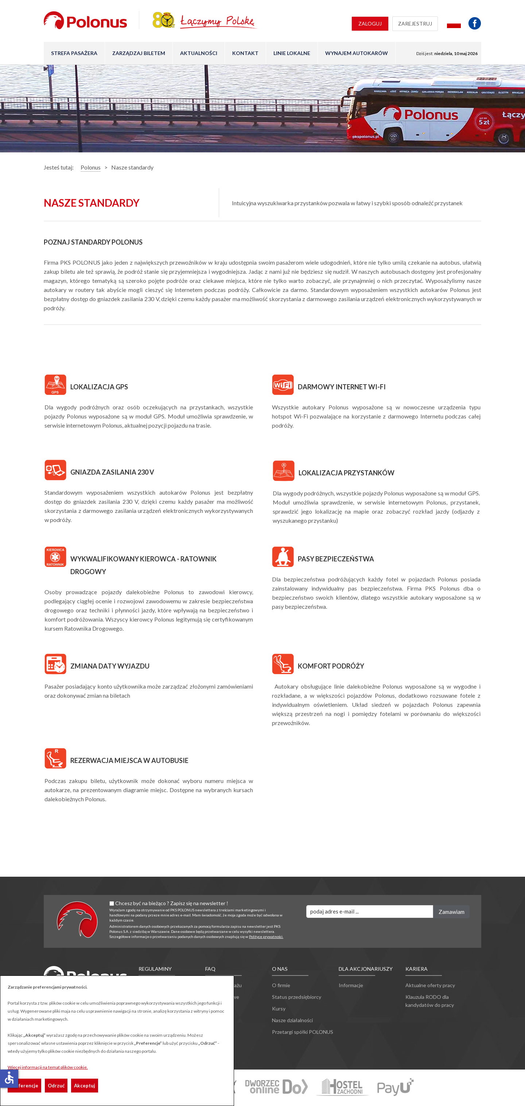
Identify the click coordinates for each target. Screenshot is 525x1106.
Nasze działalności (292, 1020)
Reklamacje (218, 1008)
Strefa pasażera (74, 53)
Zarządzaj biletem (138, 53)
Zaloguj (370, 23)
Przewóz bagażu (223, 985)
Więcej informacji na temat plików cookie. (48, 1067)
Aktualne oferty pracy (430, 985)
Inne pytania (219, 1020)
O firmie (281, 985)
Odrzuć (56, 1086)
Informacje (351, 985)
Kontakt (245, 53)
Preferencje (24, 1086)
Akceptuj (84, 1086)
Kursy (278, 1008)
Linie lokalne (291, 53)
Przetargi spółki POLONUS (302, 1032)
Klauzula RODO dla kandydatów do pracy (429, 1001)
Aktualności (198, 53)
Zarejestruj (415, 23)
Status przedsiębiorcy (296, 997)
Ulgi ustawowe (222, 997)
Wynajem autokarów (356, 53)
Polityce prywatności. (266, 936)
